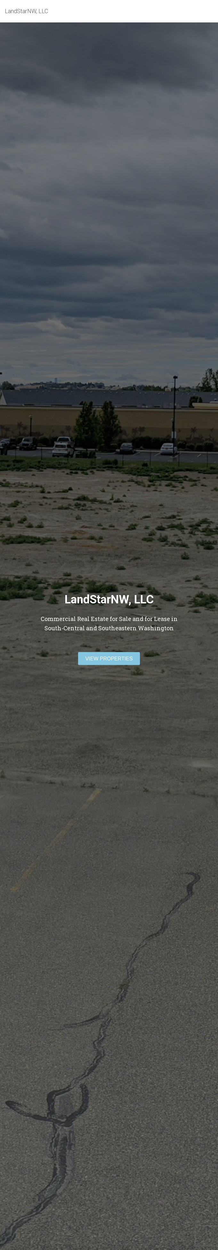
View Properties (109, 658)
